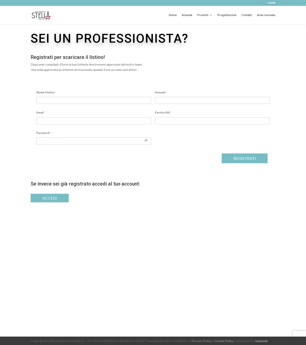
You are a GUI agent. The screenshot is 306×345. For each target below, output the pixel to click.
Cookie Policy (224, 341)
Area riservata (266, 15)
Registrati (244, 158)
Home (173, 15)
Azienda (187, 15)
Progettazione (226, 15)
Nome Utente (46, 92)
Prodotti (202, 15)
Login (271, 3)
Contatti (246, 15)
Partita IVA (163, 112)
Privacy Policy (202, 341)
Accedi (49, 198)
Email (40, 112)
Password (43, 132)
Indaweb (261, 341)
